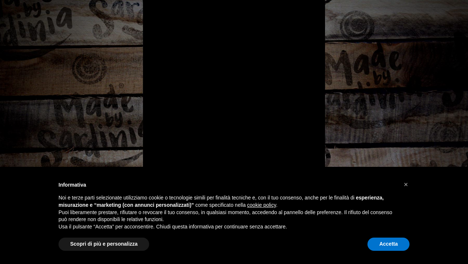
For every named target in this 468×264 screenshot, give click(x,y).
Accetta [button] (388, 244)
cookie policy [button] (261, 205)
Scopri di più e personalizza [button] (103, 244)
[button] (406, 184)
